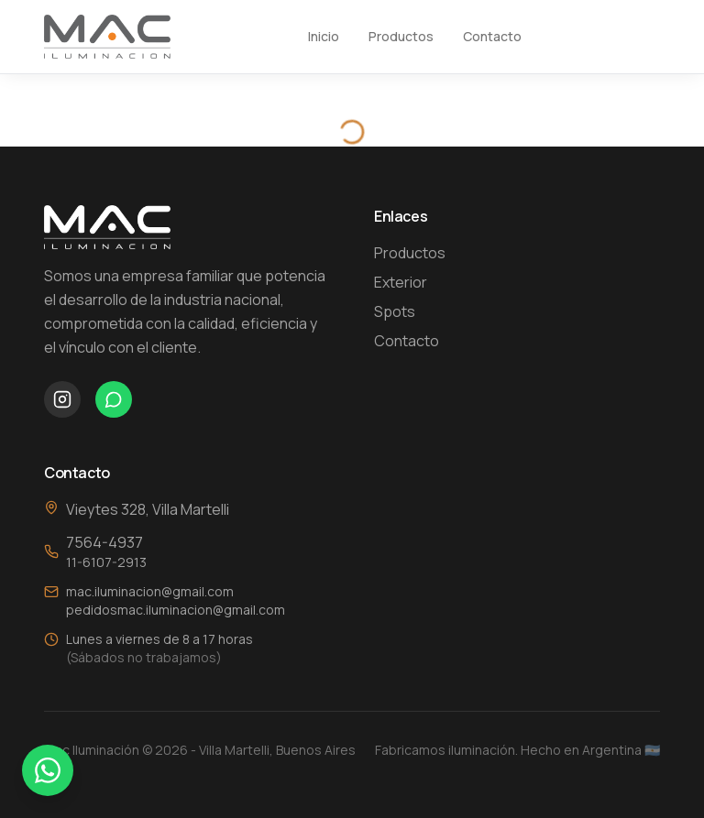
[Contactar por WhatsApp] (47, 770)
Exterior (400, 282)
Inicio (323, 36)
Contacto (492, 36)
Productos (401, 36)
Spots (394, 311)
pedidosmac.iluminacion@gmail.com (175, 609)
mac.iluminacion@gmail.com (150, 591)
